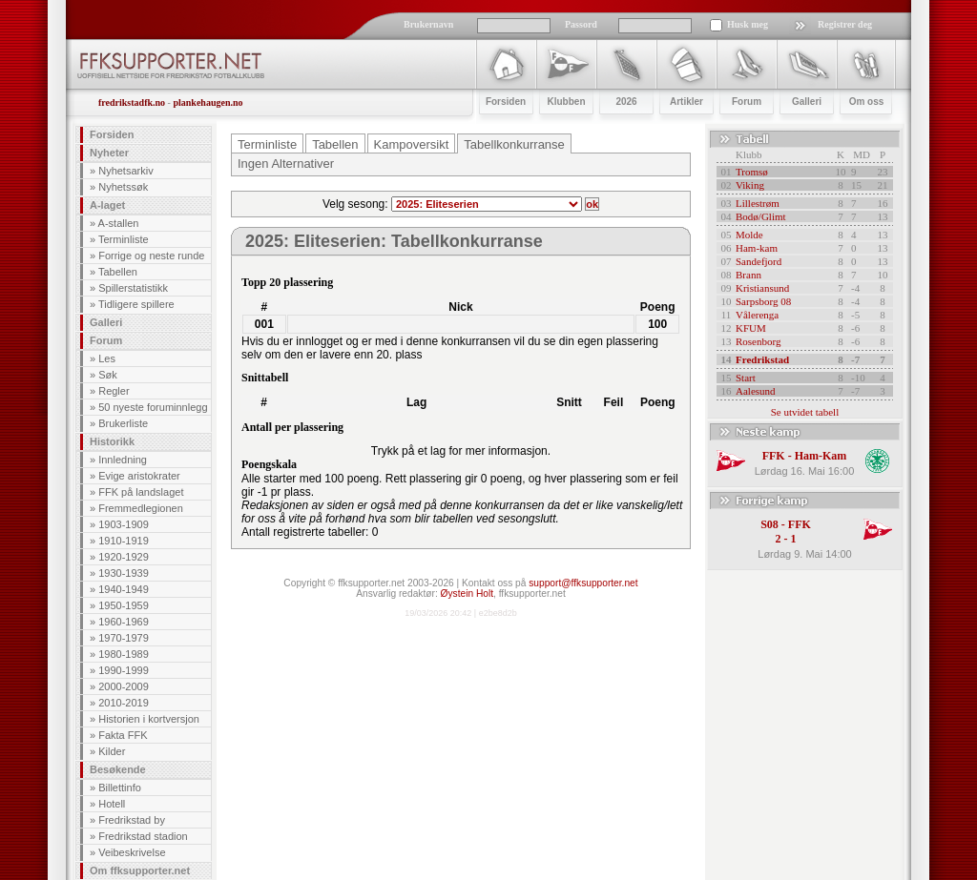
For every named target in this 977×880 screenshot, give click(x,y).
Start (746, 377)
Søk (107, 374)
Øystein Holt (467, 593)
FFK (773, 455)
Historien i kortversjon (148, 719)
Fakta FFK (122, 735)
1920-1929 (123, 557)
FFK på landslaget (140, 492)
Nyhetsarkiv (125, 170)
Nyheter (109, 152)
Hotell (111, 803)
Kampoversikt (411, 144)
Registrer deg (845, 24)
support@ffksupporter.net (583, 583)
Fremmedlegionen (140, 508)
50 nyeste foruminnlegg (152, 407)
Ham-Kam (821, 455)
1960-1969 (123, 621)
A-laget (107, 205)
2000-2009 (123, 686)
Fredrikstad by (131, 820)
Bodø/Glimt (761, 216)
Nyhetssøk (123, 187)
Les (106, 358)
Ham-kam (757, 248)
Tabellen (117, 271)
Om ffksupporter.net (140, 870)
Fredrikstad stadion (143, 836)
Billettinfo (119, 787)
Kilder (111, 751)
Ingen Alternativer (286, 163)
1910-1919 (123, 540)
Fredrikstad (762, 359)
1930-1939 (123, 573)
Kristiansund (762, 288)
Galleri (106, 322)
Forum (106, 340)
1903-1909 (123, 524)
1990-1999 (123, 670)
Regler (113, 391)
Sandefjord (758, 261)
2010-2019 (123, 702)
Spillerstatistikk (133, 288)
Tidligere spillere (136, 304)
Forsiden (112, 134)
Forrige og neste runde (151, 255)
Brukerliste (123, 423)
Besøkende (118, 769)
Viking (750, 185)
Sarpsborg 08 (763, 301)
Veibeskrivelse (131, 852)
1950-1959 (123, 605)
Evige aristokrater (139, 475)
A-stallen (118, 223)
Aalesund (756, 391)
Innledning (122, 459)
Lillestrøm (758, 203)
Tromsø (752, 171)
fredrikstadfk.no (131, 102)
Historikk (112, 441)
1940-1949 (123, 589)
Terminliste (123, 239)
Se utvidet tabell (805, 412)
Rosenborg (758, 341)
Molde (749, 234)
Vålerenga (757, 314)
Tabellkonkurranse (514, 144)
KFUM (751, 328)
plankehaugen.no (207, 102)
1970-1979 (123, 638)
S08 (769, 524)
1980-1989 (123, 654)
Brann (748, 274)
